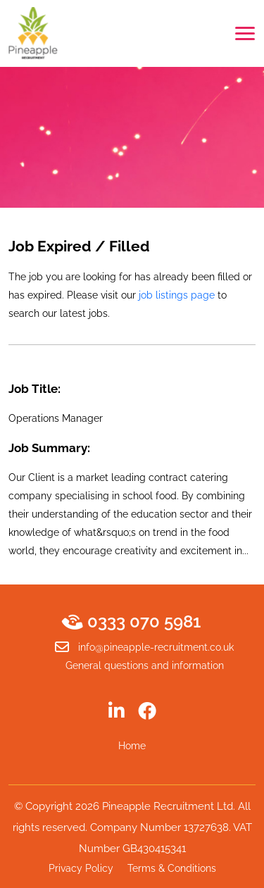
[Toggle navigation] (245, 33)
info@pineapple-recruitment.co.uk (144, 647)
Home (132, 745)
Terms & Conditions (171, 868)
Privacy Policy (81, 868)
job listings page (177, 295)
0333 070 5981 (132, 622)
